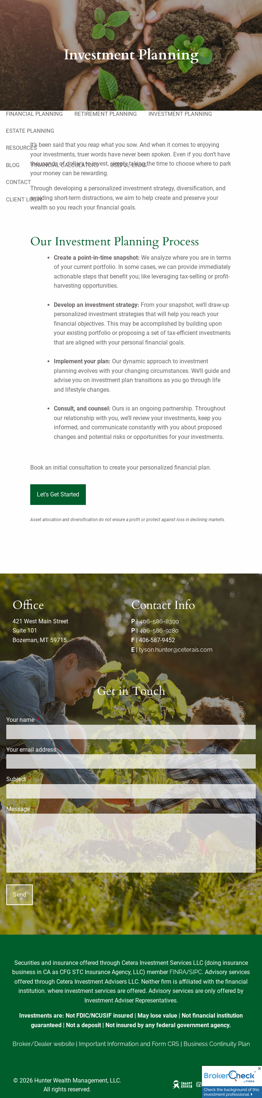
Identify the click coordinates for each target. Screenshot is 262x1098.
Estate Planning (30, 131)
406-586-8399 (159, 621)
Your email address (58, 749)
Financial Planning (34, 114)
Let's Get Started (58, 494)
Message (45, 809)
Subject (43, 779)
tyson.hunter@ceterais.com (176, 649)
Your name (48, 719)
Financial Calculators (64, 165)
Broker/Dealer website (43, 1043)
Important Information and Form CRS (129, 1043)
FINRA (178, 972)
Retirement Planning (105, 114)
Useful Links (128, 165)
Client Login (24, 199)
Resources (21, 148)
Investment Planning (180, 114)
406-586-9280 (159, 630)
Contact (18, 182)
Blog (13, 165)
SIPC (195, 972)
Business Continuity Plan (217, 1043)
